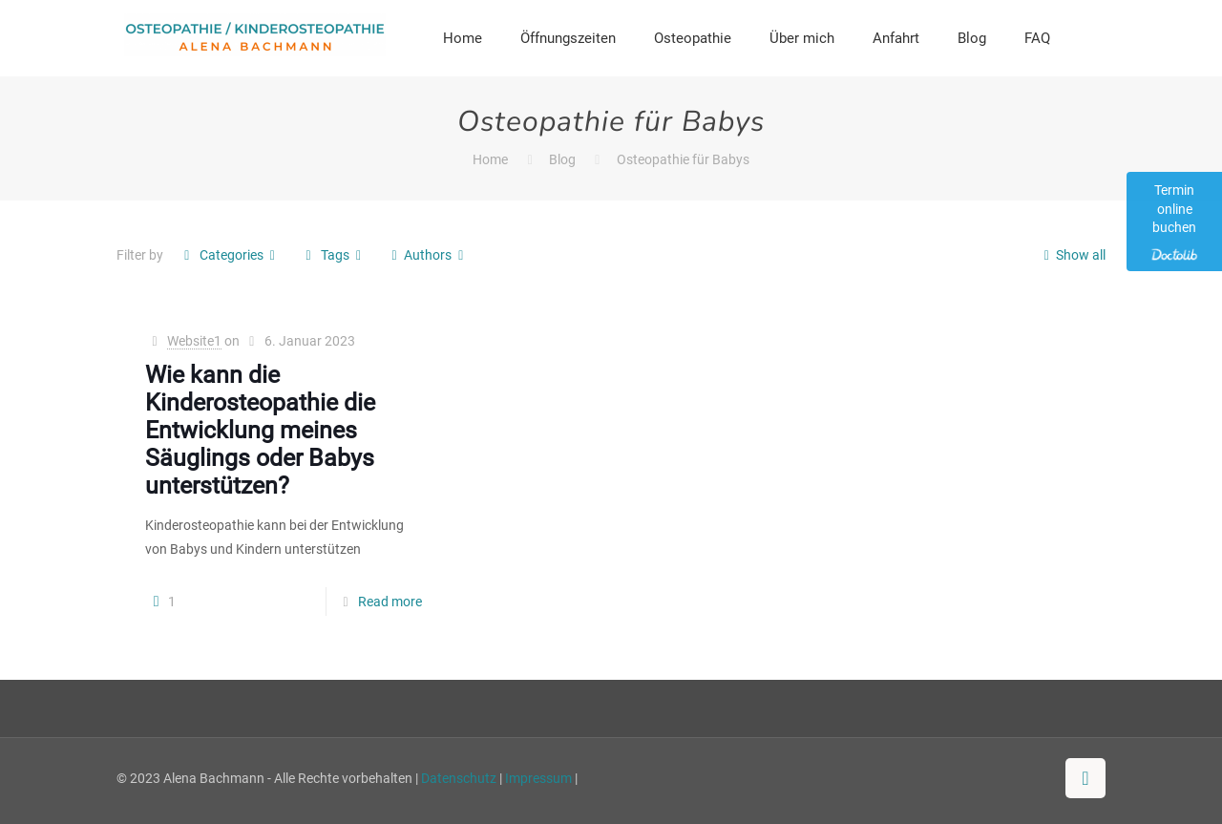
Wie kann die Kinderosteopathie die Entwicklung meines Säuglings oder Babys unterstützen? (260, 430)
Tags (333, 255)
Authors (427, 255)
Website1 (194, 341)
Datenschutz (458, 778)
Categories (230, 255)
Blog (562, 159)
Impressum (538, 778)
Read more (390, 601)
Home (490, 159)
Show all (1071, 255)
